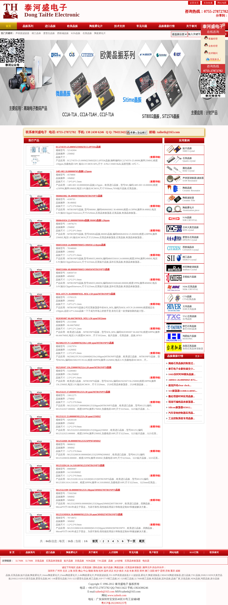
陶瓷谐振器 (154, 575)
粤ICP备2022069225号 (114, 603)
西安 (137, 570)
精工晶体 (36, 33)
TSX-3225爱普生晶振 (78, 578)
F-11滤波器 (134, 575)
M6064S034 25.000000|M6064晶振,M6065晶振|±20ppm (83, 220)
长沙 (116, 570)
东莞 (75, 570)
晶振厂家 (175, 578)
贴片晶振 (68, 560)
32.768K (19, 560)
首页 (95, 541)
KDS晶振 (75, 33)
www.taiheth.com (117, 595)
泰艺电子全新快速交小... (181, 368)
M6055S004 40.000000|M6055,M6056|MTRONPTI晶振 (83, 269)
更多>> (198, 356)
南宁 (157, 570)
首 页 (11, 552)
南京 (121, 570)
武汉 (111, 570)
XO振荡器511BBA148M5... (182, 390)
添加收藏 (208, 3)
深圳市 (51, 570)
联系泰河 (214, 552)
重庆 (172, 570)
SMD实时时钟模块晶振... (182, 374)
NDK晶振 (90, 560)
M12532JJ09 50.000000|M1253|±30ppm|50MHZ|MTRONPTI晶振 (88, 490)
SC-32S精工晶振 (125, 578)
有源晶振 (156, 578)
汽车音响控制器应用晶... (181, 412)
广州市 (58, 570)
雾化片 (144, 575)
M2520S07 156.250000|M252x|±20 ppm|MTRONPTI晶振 (83, 367)
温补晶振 (166, 578)
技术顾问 (213, 53)
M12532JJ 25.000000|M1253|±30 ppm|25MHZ (78, 416)
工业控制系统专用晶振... (181, 418)
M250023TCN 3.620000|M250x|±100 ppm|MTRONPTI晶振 (85, 343)
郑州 (142, 570)
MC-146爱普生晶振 (57, 578)
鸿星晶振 (205, 578)
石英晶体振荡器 (133, 560)
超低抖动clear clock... (179, 385)
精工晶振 (93, 578)
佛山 (80, 570)
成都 (178, 570)
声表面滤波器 (22, 33)
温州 (106, 570)
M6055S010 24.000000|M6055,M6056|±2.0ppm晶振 (81, 245)
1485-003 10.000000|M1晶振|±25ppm (74, 171)
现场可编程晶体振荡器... (181, 401)
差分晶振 (214, 578)
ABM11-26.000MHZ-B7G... (182, 379)
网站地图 (221, 3)
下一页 (131, 541)
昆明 (162, 570)
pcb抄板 (119, 560)
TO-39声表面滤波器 (119, 575)
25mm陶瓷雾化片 (68, 575)
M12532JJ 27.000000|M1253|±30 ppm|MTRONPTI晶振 (83, 392)
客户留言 (153, 552)
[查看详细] (155, 157)
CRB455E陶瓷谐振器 (170, 575)
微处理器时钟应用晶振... (181, 396)
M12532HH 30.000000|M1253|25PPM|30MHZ (78, 441)
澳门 (147, 570)
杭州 (101, 570)
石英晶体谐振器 (54, 560)
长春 (131, 570)
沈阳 (152, 570)
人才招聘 (113, 552)
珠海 (95, 570)
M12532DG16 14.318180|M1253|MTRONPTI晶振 (80, 465)
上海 (70, 570)
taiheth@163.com (168, 132)
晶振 (110, 560)
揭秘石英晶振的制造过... (181, 363)
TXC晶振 (101, 560)
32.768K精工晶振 (142, 578)
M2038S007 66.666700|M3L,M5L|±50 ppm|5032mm (81, 318)
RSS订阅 (194, 552)
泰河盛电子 (52, 10)
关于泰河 (93, 552)
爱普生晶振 (49, 33)
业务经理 (213, 46)
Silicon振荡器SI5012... (180, 407)
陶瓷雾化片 (100, 33)
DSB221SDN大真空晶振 (23, 578)
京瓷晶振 (39, 560)
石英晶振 (87, 33)
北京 (65, 570)
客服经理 (213, 38)
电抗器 (145, 560)
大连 (126, 570)
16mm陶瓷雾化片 (50, 575)
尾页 (142, 541)
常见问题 (133, 552)
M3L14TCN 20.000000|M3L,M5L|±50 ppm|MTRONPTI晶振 (85, 294)
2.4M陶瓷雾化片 (86, 575)
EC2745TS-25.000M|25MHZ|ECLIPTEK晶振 (78, 147)
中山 (85, 570)
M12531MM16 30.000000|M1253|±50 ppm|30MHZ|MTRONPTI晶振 (89, 514)
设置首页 (194, 3)
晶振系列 (30, 552)
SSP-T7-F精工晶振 (108, 578)
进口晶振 (50, 552)
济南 (167, 570)
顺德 (90, 570)
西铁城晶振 (63, 33)
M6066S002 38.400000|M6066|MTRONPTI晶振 (79, 196)
